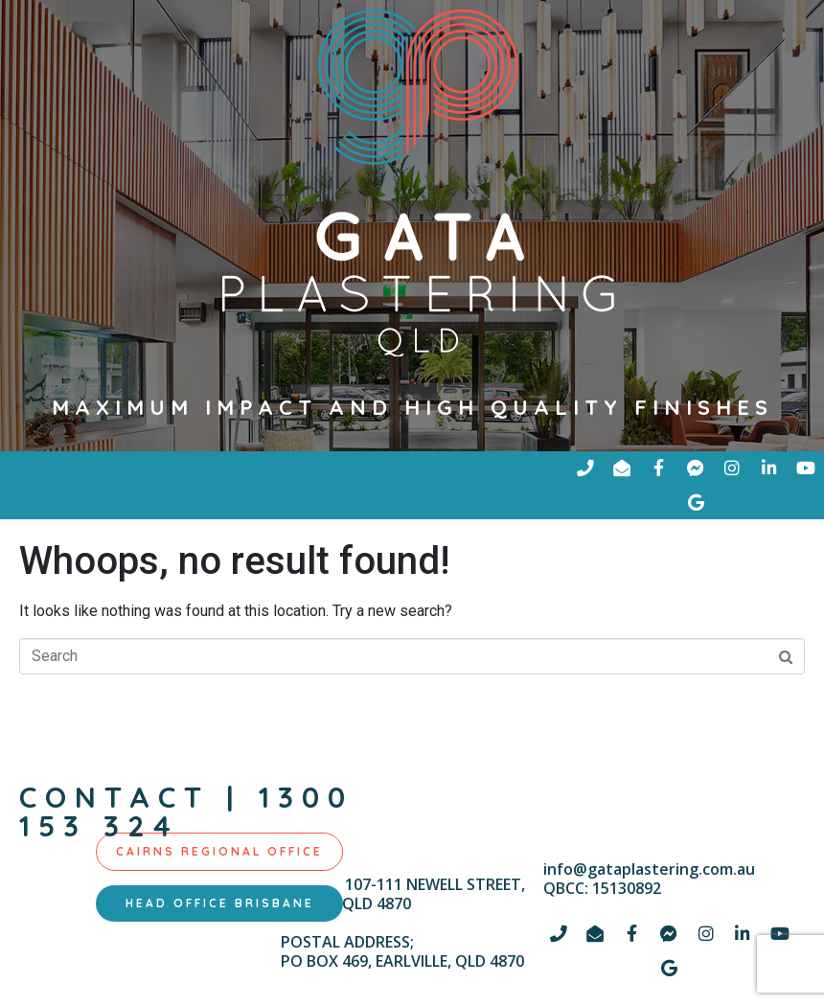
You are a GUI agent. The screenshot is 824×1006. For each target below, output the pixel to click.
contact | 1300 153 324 (186, 812)
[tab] (219, 853)
